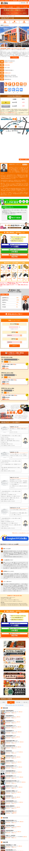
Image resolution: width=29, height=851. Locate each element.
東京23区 (7, 705)
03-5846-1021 (8, 813)
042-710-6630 (8, 837)
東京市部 (10, 705)
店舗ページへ (14, 712)
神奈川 (14, 705)
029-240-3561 (23, 2)
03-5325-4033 (8, 727)
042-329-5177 (8, 827)
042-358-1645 (8, 832)
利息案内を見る (7, 72)
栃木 (22, 705)
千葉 (18, 705)
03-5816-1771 (8, 808)
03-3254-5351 (8, 803)
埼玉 (16, 705)
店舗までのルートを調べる (23, 159)
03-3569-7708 (8, 798)
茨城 (20, 705)
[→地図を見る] (20, 711)
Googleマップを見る (8, 62)
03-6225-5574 (8, 712)
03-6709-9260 (8, 732)
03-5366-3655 (8, 717)
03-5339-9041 (8, 722)
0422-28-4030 (8, 822)
